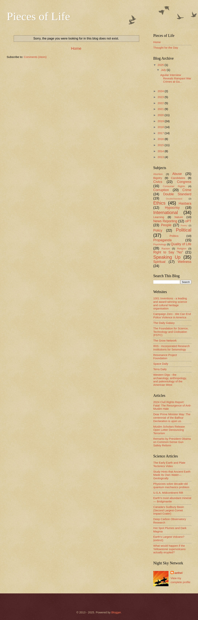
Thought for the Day (165, 47)
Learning (158, 217)
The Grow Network (165, 340)
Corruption (161, 190)
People (166, 225)
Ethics (159, 203)
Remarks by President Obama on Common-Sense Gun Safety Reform (172, 442)
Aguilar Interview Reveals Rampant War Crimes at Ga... (175, 78)
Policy (157, 230)
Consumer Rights (174, 186)
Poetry (184, 225)
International (165, 212)
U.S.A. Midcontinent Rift (168, 492)
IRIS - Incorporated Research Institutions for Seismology (171, 348)
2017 (161, 133)
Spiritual (159, 262)
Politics (174, 235)
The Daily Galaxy (164, 322)
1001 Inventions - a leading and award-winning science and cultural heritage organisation (170, 303)
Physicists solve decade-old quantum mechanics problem (171, 485)
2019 (161, 121)
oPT (188, 221)
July (164, 69)
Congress (184, 182)
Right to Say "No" (168, 252)
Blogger (116, 612)
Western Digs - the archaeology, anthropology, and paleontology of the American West (170, 379)
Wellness (184, 262)
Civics (157, 182)
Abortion (158, 174)
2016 (161, 139)
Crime (186, 190)
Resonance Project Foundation (165, 356)
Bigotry (157, 178)
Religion (181, 248)
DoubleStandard (174, 198)
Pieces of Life (38, 16)
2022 (161, 103)
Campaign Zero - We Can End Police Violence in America (172, 315)
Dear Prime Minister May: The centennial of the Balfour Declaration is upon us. (171, 417)
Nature (179, 217)
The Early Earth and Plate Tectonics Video (169, 464)
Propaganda (162, 240)
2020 (161, 115)
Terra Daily (160, 369)
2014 (161, 151)
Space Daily (160, 363)
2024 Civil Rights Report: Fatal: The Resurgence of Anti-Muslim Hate (172, 405)
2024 (161, 91)
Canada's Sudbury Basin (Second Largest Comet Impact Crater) (168, 510)
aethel (178, 572)
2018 (161, 127)
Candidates (178, 178)
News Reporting (165, 221)
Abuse (177, 174)
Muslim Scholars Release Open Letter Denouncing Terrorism (169, 430)
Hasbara (185, 203)
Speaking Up (166, 257)
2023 (161, 97)
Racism (165, 248)
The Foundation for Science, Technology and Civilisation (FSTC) (170, 332)
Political (183, 230)
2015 (161, 145)
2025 (161, 64)
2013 (161, 157)
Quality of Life (181, 244)
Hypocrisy (172, 208)
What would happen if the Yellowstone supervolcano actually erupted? (169, 549)
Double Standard (177, 194)
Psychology (159, 244)
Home (76, 48)
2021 (161, 109)
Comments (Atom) (35, 57)
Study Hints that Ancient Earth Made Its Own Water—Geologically (172, 475)
